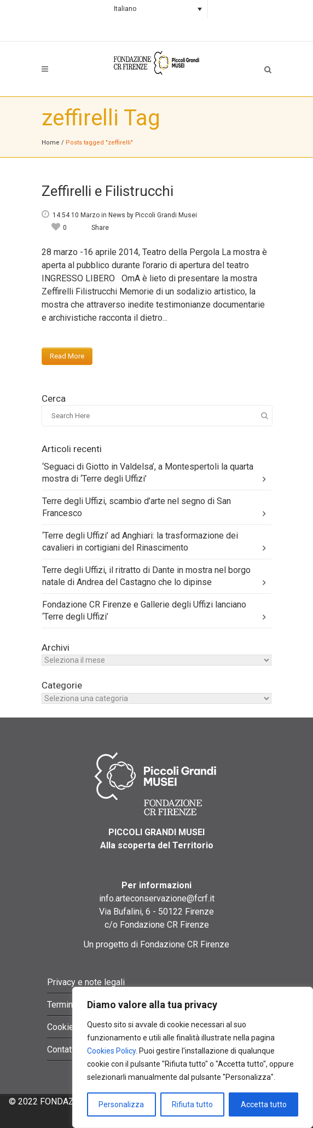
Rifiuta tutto (192, 1104)
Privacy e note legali (86, 982)
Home (51, 142)
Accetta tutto (264, 1104)
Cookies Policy (111, 1050)
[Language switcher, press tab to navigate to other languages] (156, 9)
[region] (192, 1057)
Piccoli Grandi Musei (166, 215)
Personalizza (121, 1104)
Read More (67, 356)
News (116, 215)
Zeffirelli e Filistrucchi (107, 191)
